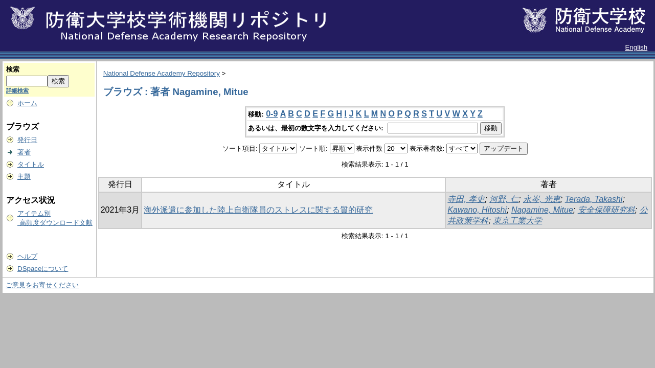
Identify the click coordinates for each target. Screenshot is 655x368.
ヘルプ (27, 256)
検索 (12, 69)
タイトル (30, 164)
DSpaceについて (42, 268)
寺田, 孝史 (466, 199)
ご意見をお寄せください (42, 285)
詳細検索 (17, 90)
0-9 (272, 113)
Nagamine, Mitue (542, 209)
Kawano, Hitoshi (477, 209)
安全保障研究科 (606, 209)
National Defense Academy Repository (161, 73)
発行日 (27, 140)
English (636, 47)
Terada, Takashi (594, 199)
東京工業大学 (517, 220)
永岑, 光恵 (541, 199)
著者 (24, 152)
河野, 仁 (503, 199)
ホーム (27, 103)
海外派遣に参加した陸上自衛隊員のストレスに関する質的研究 (258, 209)
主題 (24, 176)
